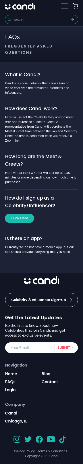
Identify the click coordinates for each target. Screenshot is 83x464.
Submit (64, 348)
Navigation (16, 365)
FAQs (10, 382)
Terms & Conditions (52, 451)
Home (11, 374)
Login (10, 390)
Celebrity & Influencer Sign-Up (41, 300)
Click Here (19, 218)
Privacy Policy (24, 451)
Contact (50, 382)
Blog (46, 374)
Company (15, 405)
